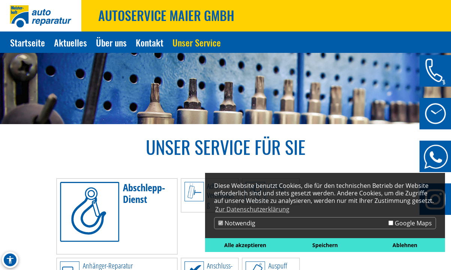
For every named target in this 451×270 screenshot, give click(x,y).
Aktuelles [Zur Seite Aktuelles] (70, 42)
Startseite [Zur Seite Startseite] (27, 42)
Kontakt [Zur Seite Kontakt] (149, 42)
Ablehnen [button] (405, 245)
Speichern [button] (325, 245)
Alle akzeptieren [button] (245, 245)
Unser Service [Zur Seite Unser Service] (196, 42)
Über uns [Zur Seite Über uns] (111, 42)
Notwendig (236, 223)
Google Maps (410, 223)
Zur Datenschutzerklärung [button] (252, 209)
